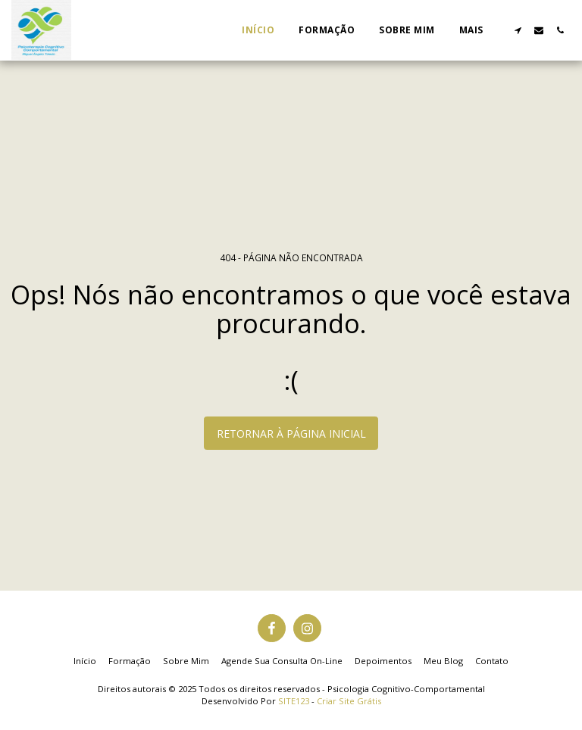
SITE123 (293, 701)
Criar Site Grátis (349, 701)
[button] (517, 30)
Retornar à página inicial (291, 433)
